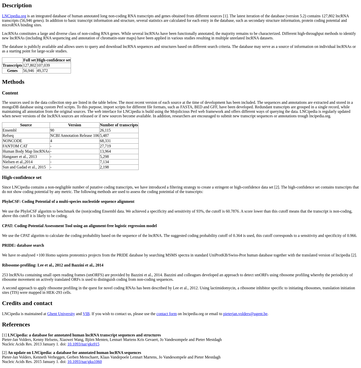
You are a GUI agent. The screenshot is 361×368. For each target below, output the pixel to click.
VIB (86, 314)
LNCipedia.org (14, 16)
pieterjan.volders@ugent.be (245, 314)
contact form (166, 314)
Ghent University (61, 314)
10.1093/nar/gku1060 (84, 361)
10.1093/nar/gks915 (83, 344)
